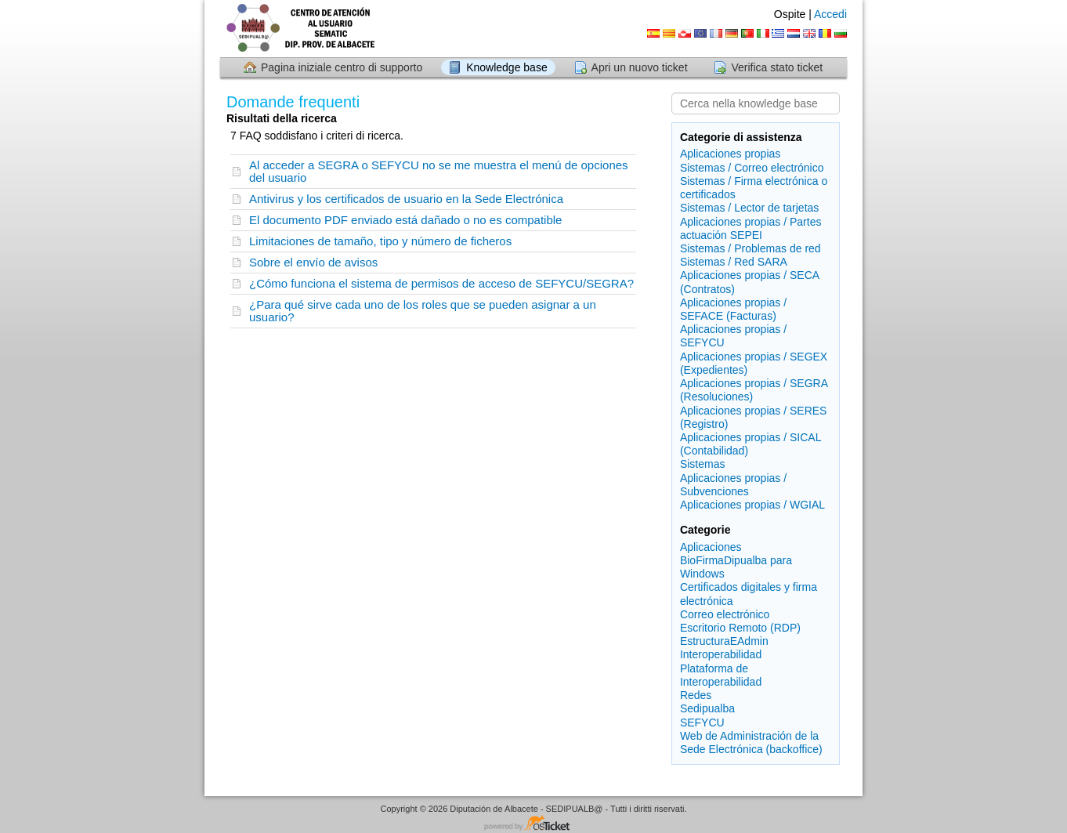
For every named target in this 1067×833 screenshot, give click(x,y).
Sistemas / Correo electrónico (752, 167)
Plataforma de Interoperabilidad (720, 675)
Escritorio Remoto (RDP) (740, 627)
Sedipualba (707, 708)
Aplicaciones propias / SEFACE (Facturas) (733, 309)
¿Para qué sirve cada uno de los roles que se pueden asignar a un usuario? (422, 311)
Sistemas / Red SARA (733, 261)
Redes (695, 695)
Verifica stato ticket (777, 67)
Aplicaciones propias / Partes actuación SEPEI (751, 228)
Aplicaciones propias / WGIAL (752, 504)
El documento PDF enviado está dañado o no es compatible (405, 219)
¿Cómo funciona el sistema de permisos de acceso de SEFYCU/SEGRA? (441, 283)
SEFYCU (702, 722)
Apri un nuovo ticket (639, 67)
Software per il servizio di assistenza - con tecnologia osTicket (533, 824)
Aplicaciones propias (730, 153)
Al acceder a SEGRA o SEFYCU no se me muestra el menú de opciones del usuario (438, 171)
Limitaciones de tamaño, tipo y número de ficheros (380, 241)
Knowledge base (507, 67)
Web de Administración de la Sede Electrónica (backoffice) (751, 742)
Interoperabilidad (720, 654)
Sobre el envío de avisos (313, 262)
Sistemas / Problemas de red (750, 248)
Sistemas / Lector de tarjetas (749, 207)
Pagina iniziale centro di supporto (341, 67)
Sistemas (702, 464)
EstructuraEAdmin (724, 641)
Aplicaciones (711, 547)
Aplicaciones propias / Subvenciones (733, 485)
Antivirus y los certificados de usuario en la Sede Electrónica (406, 198)
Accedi (830, 14)
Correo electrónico (724, 614)
